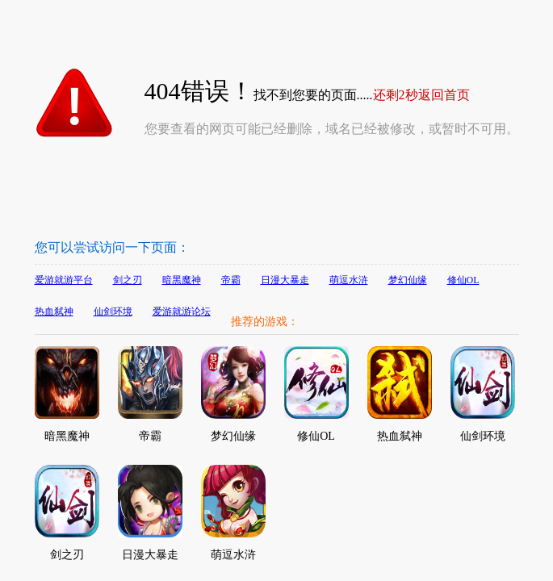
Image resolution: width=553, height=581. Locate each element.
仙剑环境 (113, 311)
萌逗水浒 (348, 280)
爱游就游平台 (64, 280)
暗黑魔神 (181, 280)
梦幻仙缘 (407, 280)
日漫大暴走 (285, 280)
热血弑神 (54, 311)
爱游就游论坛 (182, 311)
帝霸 (231, 280)
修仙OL (463, 280)
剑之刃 (127, 280)
